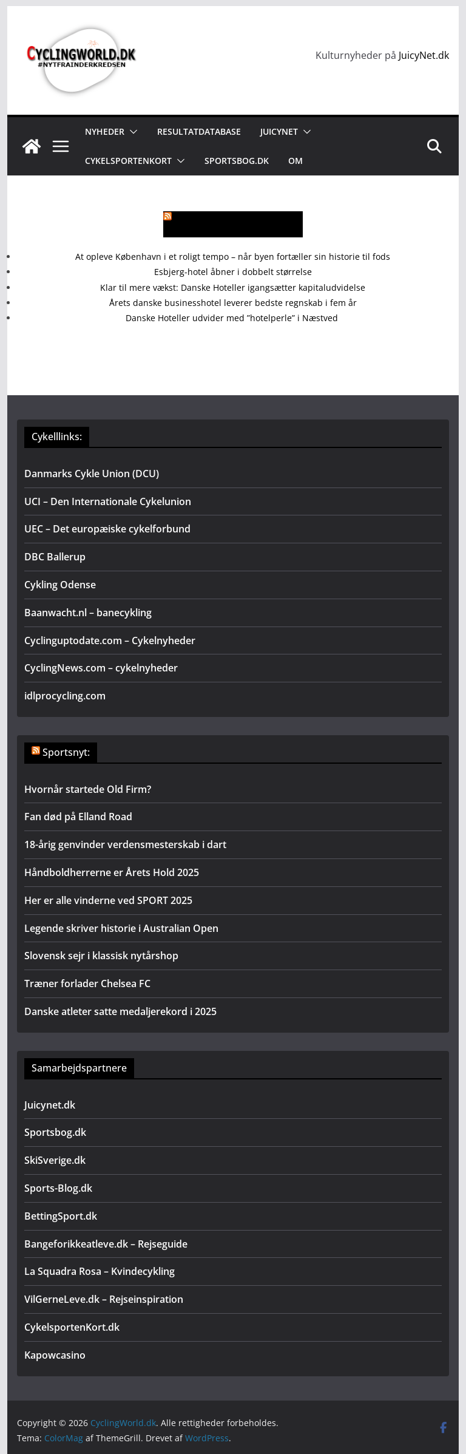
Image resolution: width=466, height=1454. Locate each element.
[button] (131, 131)
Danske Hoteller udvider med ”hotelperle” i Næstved (233, 318)
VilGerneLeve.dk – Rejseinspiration (103, 1299)
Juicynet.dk (49, 1105)
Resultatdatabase (199, 131)
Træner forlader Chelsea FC (87, 983)
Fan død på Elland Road (78, 816)
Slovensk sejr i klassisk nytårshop (101, 955)
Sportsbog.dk (236, 160)
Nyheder (104, 131)
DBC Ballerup (55, 556)
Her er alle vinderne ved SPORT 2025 (108, 900)
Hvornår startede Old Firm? (87, 789)
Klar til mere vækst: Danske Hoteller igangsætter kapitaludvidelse (232, 287)
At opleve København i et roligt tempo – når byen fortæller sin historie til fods (232, 256)
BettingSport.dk (60, 1216)
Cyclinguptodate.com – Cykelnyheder (109, 640)
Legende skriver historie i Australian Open (121, 928)
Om (295, 160)
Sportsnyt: (66, 752)
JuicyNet (279, 131)
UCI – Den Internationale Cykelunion (107, 501)
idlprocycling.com (65, 695)
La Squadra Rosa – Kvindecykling (99, 1271)
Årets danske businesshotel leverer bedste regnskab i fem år (233, 302)
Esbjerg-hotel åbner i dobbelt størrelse (233, 271)
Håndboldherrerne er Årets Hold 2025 (111, 872)
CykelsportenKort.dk (72, 1327)
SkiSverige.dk (55, 1160)
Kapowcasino (55, 1355)
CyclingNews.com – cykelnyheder (101, 667)
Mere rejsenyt (240, 224)
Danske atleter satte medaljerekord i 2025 (120, 1011)
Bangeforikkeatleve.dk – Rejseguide (105, 1244)
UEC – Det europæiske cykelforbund (107, 528)
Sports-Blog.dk (58, 1188)
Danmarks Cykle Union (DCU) (91, 473)
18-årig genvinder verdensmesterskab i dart (125, 844)
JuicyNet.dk (424, 55)
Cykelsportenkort (128, 160)
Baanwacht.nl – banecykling (88, 612)
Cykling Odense (60, 584)
